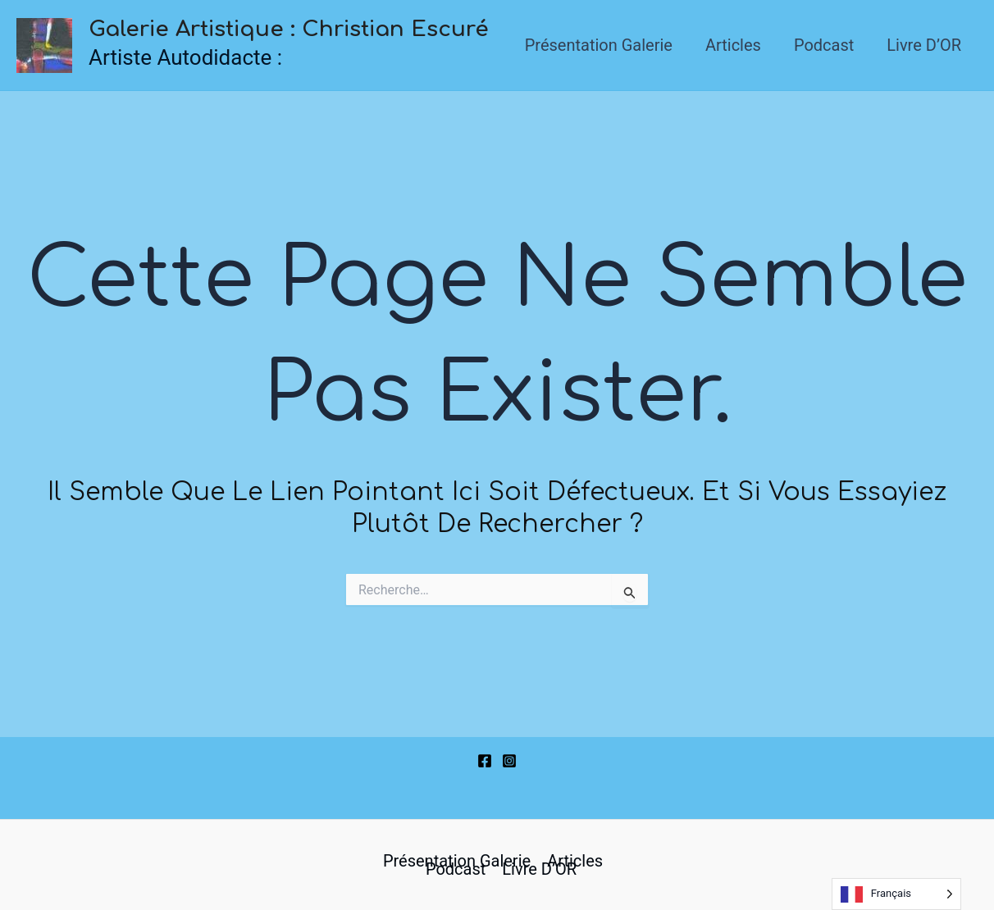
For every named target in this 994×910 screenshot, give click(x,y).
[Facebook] (484, 760)
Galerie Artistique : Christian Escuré (289, 29)
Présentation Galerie (599, 45)
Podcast (824, 45)
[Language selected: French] (896, 894)
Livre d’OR (924, 45)
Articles (733, 45)
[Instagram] (509, 760)
